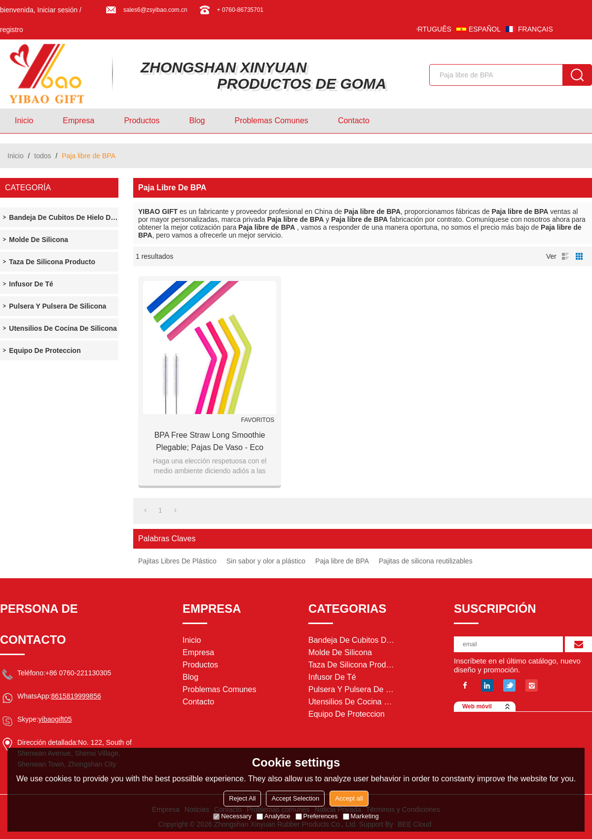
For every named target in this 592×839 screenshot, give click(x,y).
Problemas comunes (271, 120)
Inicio (24, 120)
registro (11, 30)
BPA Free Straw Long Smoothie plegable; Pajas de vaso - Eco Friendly (209, 442)
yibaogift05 (55, 719)
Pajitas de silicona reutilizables (426, 561)
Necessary (232, 816)
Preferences (317, 816)
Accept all (349, 798)
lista (565, 256)
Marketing (361, 816)
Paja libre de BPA (342, 561)
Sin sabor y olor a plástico (265, 561)
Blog (197, 120)
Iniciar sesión (57, 10)
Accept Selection (295, 798)
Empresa (78, 120)
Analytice (274, 816)
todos (42, 156)
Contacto (354, 120)
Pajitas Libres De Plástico (177, 561)
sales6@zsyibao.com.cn (155, 9)
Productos (141, 120)
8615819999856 (76, 696)
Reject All (242, 798)
